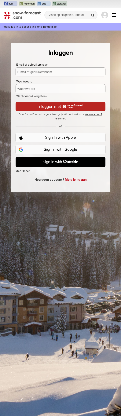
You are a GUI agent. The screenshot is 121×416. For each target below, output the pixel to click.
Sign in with (60, 162)
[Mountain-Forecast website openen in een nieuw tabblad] (27, 3)
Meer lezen (23, 171)
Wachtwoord (24, 81)
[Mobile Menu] (113, 15)
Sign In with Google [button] (48, 149)
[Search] (93, 15)
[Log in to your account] (104, 15)
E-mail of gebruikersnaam (32, 64)
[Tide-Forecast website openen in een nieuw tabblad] (44, 3)
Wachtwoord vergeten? (31, 96)
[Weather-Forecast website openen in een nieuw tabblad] (59, 3)
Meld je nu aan (76, 179)
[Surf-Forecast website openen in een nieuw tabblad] (10, 3)
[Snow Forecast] (22, 15)
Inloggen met (60, 106)
